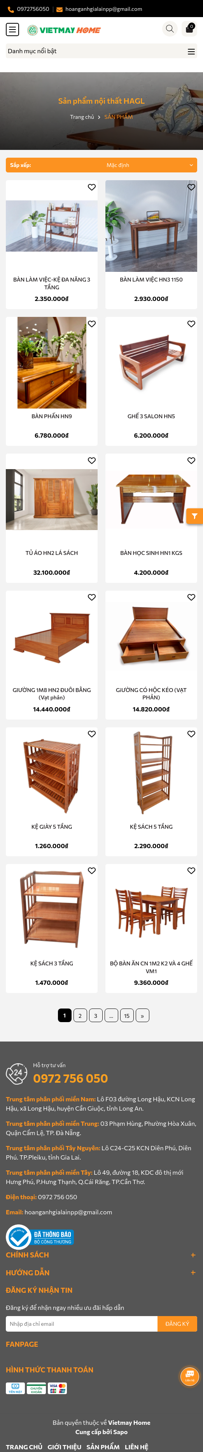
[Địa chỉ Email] (101, 1324)
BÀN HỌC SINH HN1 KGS (151, 552)
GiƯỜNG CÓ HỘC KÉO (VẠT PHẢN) (151, 694)
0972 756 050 (70, 1078)
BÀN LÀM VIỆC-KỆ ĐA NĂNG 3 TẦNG (51, 283)
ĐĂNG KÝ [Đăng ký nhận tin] (177, 1323)
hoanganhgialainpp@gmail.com (68, 1212)
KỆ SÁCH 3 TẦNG (51, 963)
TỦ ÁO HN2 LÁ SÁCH (51, 552)
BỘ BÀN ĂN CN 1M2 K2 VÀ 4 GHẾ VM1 (151, 967)
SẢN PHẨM (102, 1446)
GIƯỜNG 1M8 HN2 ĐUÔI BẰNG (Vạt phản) (51, 694)
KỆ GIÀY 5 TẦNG (52, 826)
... (111, 1015)
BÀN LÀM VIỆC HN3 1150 (151, 279)
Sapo (120, 1431)
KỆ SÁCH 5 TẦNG (151, 826)
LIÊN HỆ (136, 1446)
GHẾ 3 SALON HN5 (151, 416)
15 (127, 1015)
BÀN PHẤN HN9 (52, 416)
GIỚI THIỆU (64, 1446)
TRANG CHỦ (24, 1446)
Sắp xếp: (20, 165)
